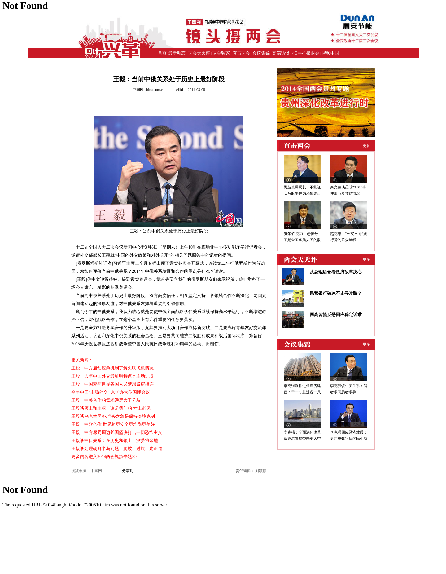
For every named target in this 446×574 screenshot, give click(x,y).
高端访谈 (281, 53)
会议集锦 (261, 53)
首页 (162, 53)
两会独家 (221, 53)
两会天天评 (199, 53)
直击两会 (241, 53)
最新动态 (177, 53)
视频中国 (330, 53)
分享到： (129, 471)
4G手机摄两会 (305, 53)
